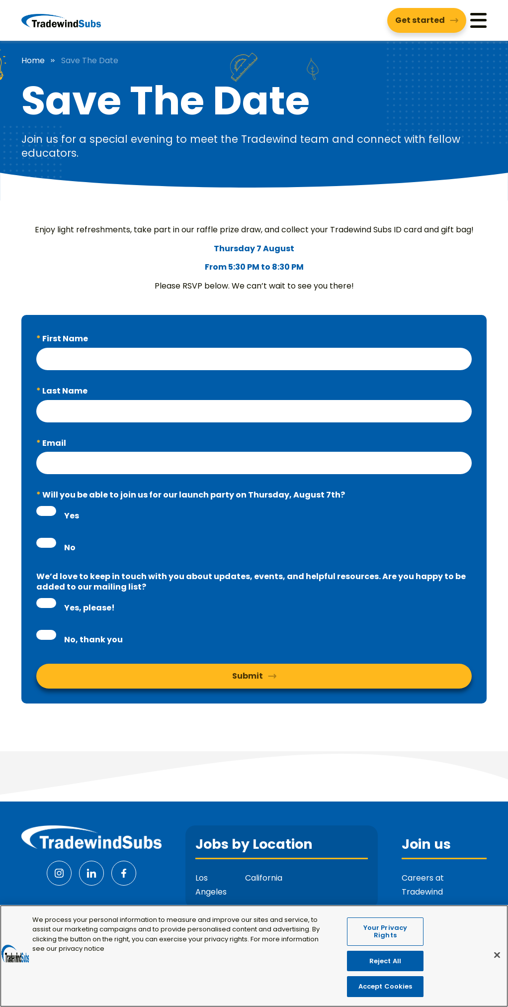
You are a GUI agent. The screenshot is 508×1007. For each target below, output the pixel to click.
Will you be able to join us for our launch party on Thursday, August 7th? (193, 495)
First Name (64, 338)
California (263, 878)
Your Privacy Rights (385, 937)
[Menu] (478, 20)
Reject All (385, 967)
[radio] (46, 511)
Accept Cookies (385, 993)
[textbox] (254, 359)
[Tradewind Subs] (61, 20)
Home (33, 61)
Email (53, 443)
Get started (420, 20)
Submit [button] (247, 676)
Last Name (64, 391)
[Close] (497, 962)
